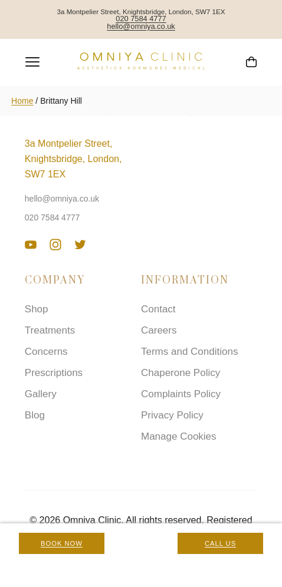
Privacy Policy (172, 415)
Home (22, 100)
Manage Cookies (179, 436)
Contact (158, 309)
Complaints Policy (181, 394)
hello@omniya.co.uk (141, 27)
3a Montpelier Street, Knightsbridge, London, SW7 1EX (73, 158)
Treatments (50, 330)
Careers (158, 330)
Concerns (46, 351)
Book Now (62, 543)
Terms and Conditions (189, 351)
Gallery (41, 394)
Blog (35, 415)
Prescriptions (54, 372)
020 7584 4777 (141, 19)
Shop (36, 309)
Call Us (220, 543)
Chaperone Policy (180, 372)
